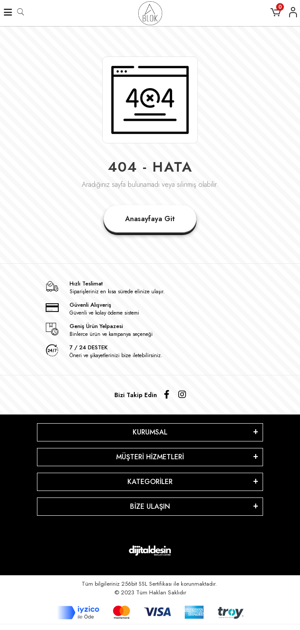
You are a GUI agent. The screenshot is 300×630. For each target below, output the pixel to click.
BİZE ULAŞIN (150, 506)
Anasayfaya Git (150, 219)
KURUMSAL (150, 432)
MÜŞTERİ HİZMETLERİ (150, 457)
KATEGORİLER (150, 482)
